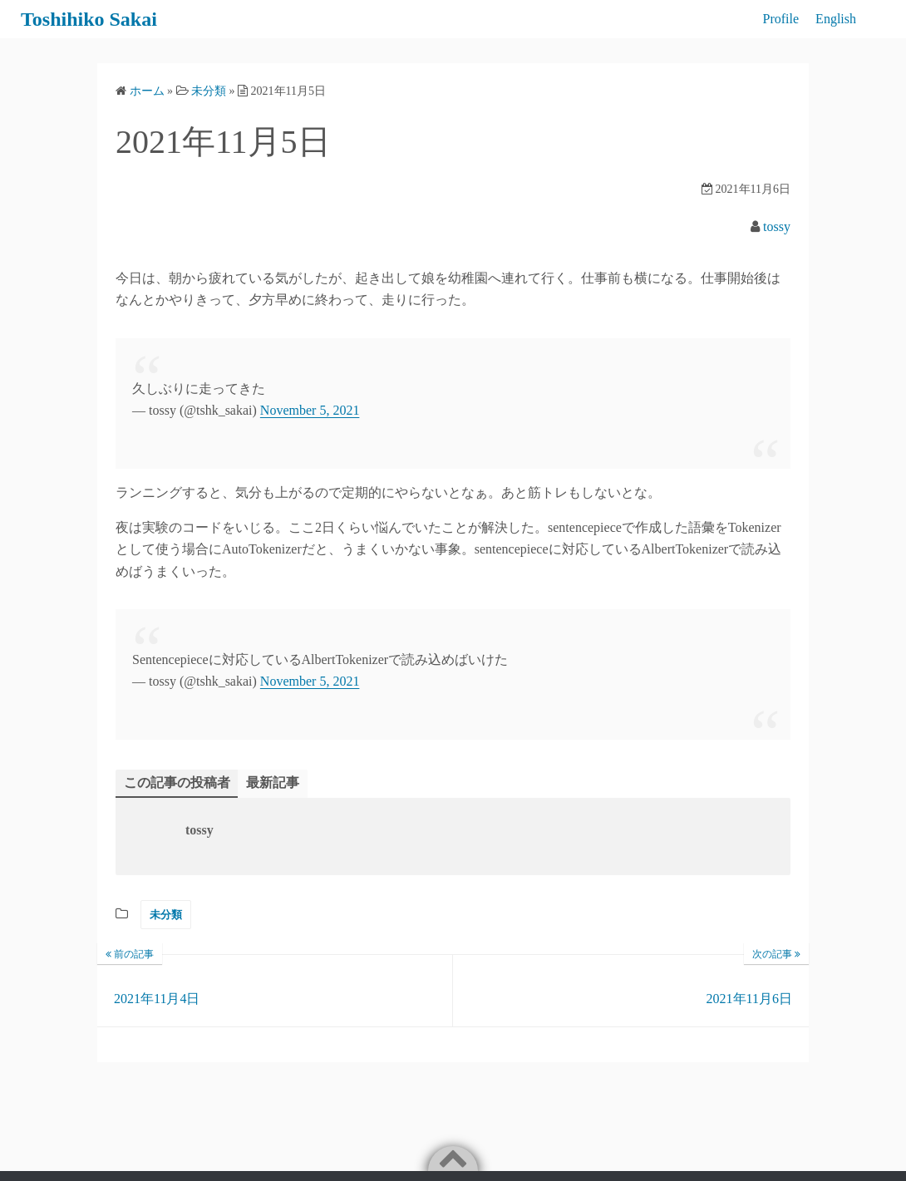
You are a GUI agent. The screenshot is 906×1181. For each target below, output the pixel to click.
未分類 (166, 914)
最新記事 (272, 782)
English (835, 19)
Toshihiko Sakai (89, 19)
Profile (781, 19)
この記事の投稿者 (177, 782)
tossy (776, 226)
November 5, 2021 (310, 410)
